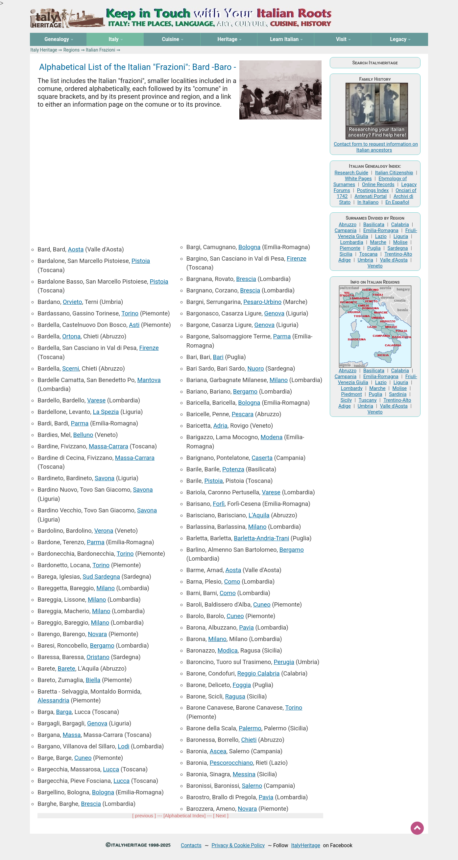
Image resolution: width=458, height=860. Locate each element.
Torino (129, 313)
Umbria (365, 260)
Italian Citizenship (394, 173)
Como (232, 581)
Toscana (368, 254)
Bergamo (102, 645)
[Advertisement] (180, 178)
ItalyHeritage (305, 845)
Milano (105, 588)
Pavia (246, 627)
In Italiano (367, 202)
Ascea (218, 751)
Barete (66, 668)
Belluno (83, 434)
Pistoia (141, 260)
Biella (93, 680)
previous (144, 815)
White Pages (358, 179)
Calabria (400, 224)
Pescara (242, 414)
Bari (218, 357)
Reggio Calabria (258, 673)
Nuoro (255, 368)
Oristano (97, 657)
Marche (378, 242)
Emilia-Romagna (380, 230)
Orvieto (72, 301)
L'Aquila (259, 515)
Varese (96, 400)
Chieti (249, 739)
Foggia (242, 684)
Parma (79, 423)
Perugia (284, 661)
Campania (345, 230)
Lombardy (352, 388)
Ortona (71, 336)
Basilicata (373, 224)
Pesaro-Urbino (262, 301)
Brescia (91, 803)
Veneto (375, 266)
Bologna (103, 792)
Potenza (233, 469)
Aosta (76, 249)
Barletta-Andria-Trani (261, 538)
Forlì (219, 503)
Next (221, 815)
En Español (397, 202)
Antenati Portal (370, 196)
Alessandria (53, 700)
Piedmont (351, 394)
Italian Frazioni (100, 50)
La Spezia (106, 411)
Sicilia (346, 254)
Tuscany (368, 400)
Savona (104, 478)
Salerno (252, 785)
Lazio (381, 236)
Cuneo (83, 757)
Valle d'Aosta (394, 260)
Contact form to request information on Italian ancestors (376, 147)
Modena (272, 437)
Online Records (378, 184)
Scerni (70, 368)
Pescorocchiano (231, 762)
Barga (64, 711)
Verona (103, 530)
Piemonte (350, 248)
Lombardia (351, 242)
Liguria (401, 236)
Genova (97, 723)
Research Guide (351, 173)
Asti (134, 324)
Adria (220, 425)
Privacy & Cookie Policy (238, 845)
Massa (72, 734)
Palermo (250, 728)
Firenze (148, 347)
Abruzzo (347, 224)
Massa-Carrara (108, 446)
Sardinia (397, 394)
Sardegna (398, 248)
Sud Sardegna (101, 576)
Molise (400, 242)
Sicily (346, 400)
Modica (228, 650)
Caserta (262, 457)
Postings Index (373, 190)
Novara (97, 634)
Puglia (374, 248)
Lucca (111, 769)
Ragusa (235, 696)
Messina (244, 774)
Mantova (149, 379)
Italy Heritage (44, 50)
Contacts (191, 845)
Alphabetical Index (184, 815)
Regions (71, 50)
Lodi (123, 746)
